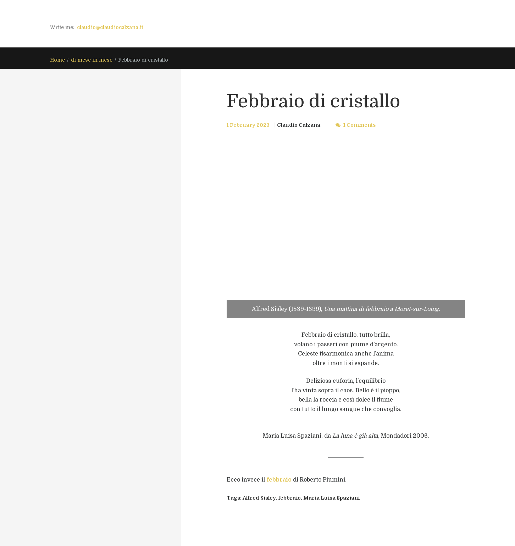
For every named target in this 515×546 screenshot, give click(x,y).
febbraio (279, 480)
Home (57, 60)
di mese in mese (91, 60)
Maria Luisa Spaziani (331, 498)
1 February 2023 (248, 125)
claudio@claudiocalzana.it (110, 27)
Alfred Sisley (259, 498)
